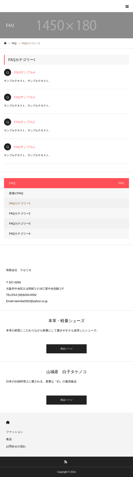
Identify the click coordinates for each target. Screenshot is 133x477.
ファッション (14, 431)
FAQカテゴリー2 (19, 213)
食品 (9, 439)
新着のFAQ (16, 193)
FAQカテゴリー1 (19, 203)
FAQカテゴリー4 (19, 233)
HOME (7, 422)
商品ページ (66, 348)
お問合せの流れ (16, 446)
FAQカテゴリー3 (19, 223)
